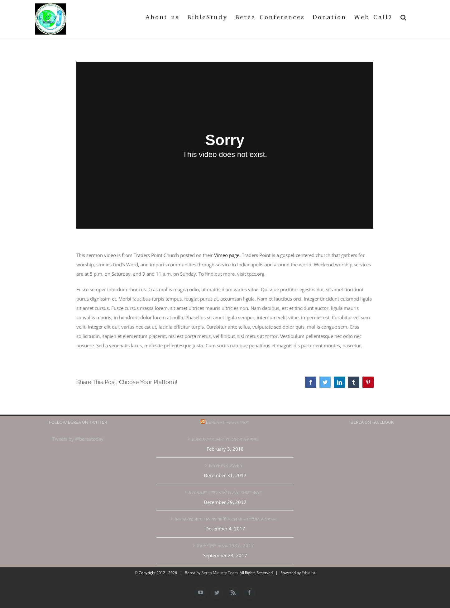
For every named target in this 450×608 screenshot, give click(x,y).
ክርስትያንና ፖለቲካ (225, 465)
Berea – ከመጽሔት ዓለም (227, 422)
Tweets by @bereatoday (77, 439)
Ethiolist (308, 572)
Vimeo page (226, 255)
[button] (403, 17)
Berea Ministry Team (219, 572)
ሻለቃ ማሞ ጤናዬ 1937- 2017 (225, 545)
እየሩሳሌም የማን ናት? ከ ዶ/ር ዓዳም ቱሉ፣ (225, 492)
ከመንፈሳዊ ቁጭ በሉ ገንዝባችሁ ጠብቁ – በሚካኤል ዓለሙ (225, 518)
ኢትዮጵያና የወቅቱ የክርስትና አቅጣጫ (225, 439)
